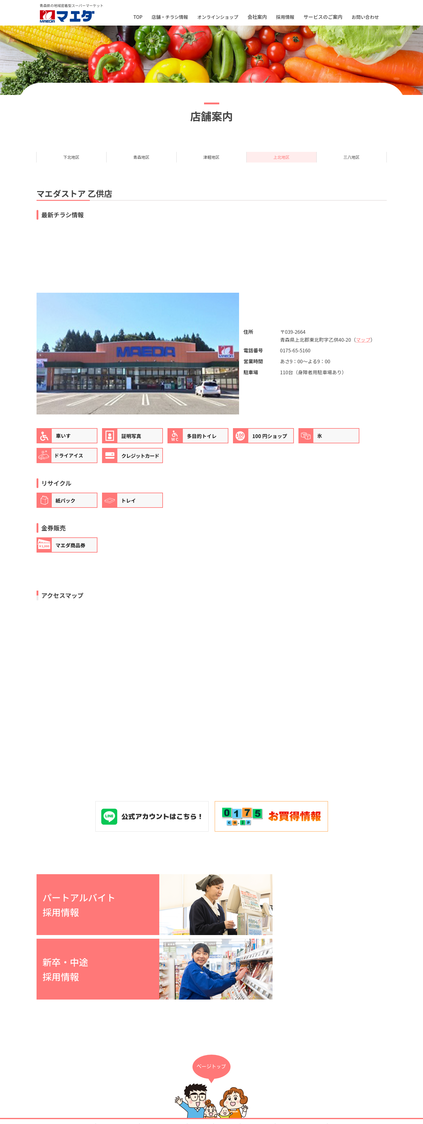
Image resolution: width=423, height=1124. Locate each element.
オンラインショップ (217, 17)
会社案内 (200, 1065)
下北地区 (71, 160)
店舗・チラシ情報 (170, 17)
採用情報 (285, 17)
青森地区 (141, 160)
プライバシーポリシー (301, 1065)
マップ (363, 345)
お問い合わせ (365, 17)
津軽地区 (211, 160)
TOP (138, 17)
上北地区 (281, 160)
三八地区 (351, 160)
